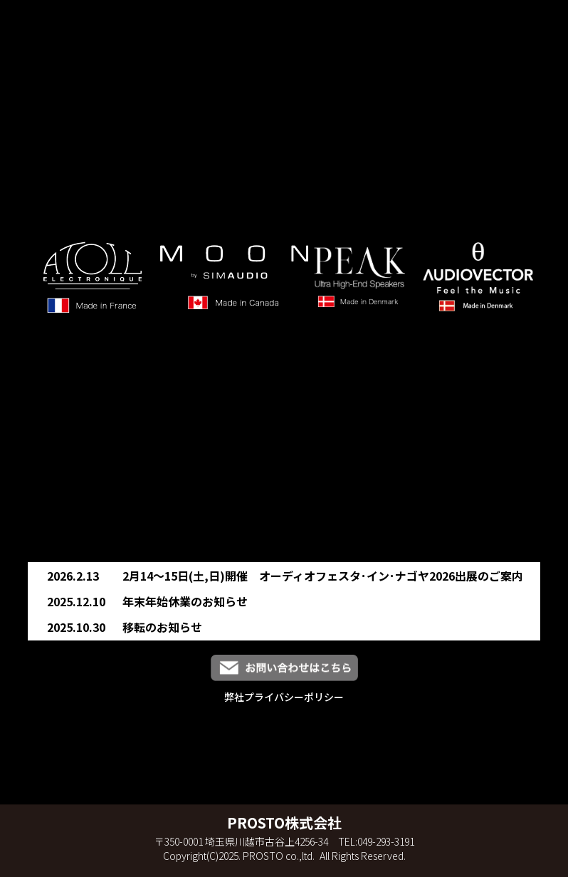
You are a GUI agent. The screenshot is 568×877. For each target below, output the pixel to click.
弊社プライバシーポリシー (284, 697)
